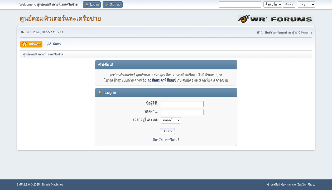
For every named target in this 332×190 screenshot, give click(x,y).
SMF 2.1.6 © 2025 (28, 184)
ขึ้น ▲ (311, 184)
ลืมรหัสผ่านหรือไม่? (166, 139)
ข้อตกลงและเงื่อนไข (293, 184)
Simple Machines (52, 184)
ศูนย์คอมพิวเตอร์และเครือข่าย (60, 18)
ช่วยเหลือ (272, 184)
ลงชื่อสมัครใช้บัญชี (161, 80)
